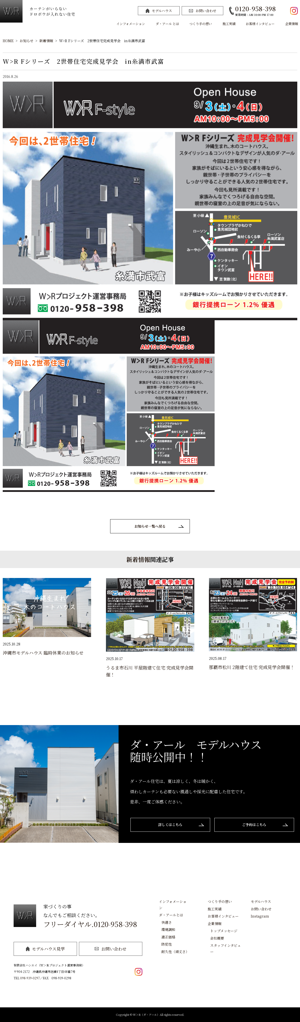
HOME (8, 40)
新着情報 (46, 40)
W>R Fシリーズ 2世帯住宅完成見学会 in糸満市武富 (102, 40)
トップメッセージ (223, 930)
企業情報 (291, 23)
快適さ (166, 922)
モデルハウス (159, 10)
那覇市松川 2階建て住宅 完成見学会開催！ (252, 667)
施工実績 (229, 23)
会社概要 (217, 938)
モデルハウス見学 (45, 949)
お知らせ (26, 40)
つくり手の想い (200, 23)
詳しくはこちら (170, 824)
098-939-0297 (30, 978)
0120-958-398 (255, 8)
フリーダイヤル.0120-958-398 (90, 924)
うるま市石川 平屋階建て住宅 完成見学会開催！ (150, 671)
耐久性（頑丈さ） (175, 951)
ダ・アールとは (171, 914)
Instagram (260, 916)
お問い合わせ (202, 10)
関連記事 (162, 559)
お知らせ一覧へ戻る (150, 526)
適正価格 (168, 936)
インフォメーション (130, 23)
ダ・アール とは (167, 23)
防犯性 (166, 944)
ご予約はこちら (254, 824)
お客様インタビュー (260, 23)
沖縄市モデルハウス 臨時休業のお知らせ (43, 652)
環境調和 (168, 929)
